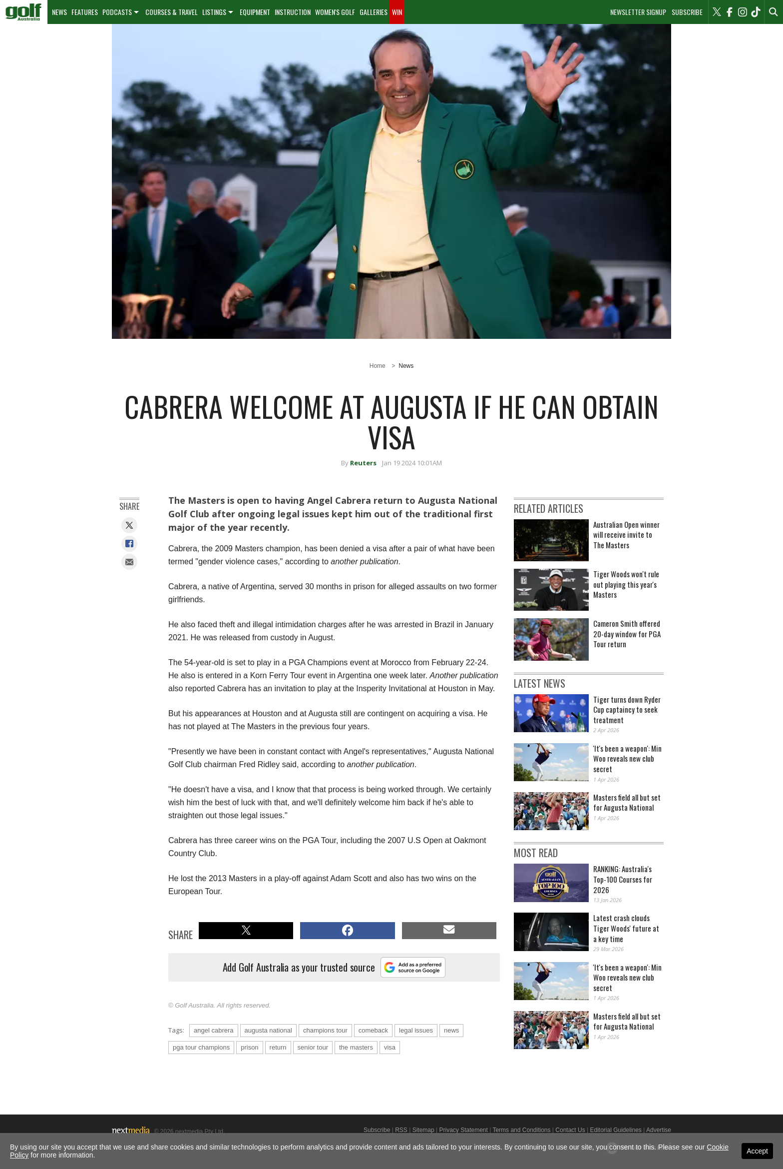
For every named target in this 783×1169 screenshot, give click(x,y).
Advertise (658, 1130)
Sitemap (423, 1130)
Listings (214, 11)
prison (249, 1047)
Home (378, 365)
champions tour (325, 1030)
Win (397, 11)
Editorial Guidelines (615, 1130)
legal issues (416, 1030)
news (451, 1030)
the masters (356, 1047)
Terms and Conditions (521, 1130)
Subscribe (687, 12)
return (278, 1047)
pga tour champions (201, 1047)
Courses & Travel (171, 11)
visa (389, 1047)
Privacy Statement (463, 1130)
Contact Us (570, 1130)
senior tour (313, 1047)
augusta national (268, 1030)
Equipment (255, 11)
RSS (401, 1130)
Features (84, 11)
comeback (373, 1030)
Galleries (374, 11)
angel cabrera (214, 1030)
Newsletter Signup (638, 12)
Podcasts (117, 11)
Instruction (293, 11)
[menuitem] (23, 12)
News (59, 11)
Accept (757, 1151)
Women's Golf (335, 11)
